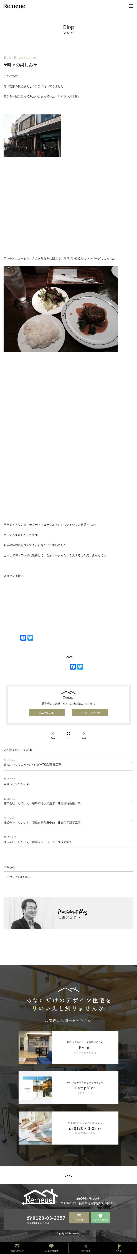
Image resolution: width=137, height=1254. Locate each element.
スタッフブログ (27, 57)
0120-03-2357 (46, 712)
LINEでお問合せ (100, 1220)
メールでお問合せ (90, 712)
